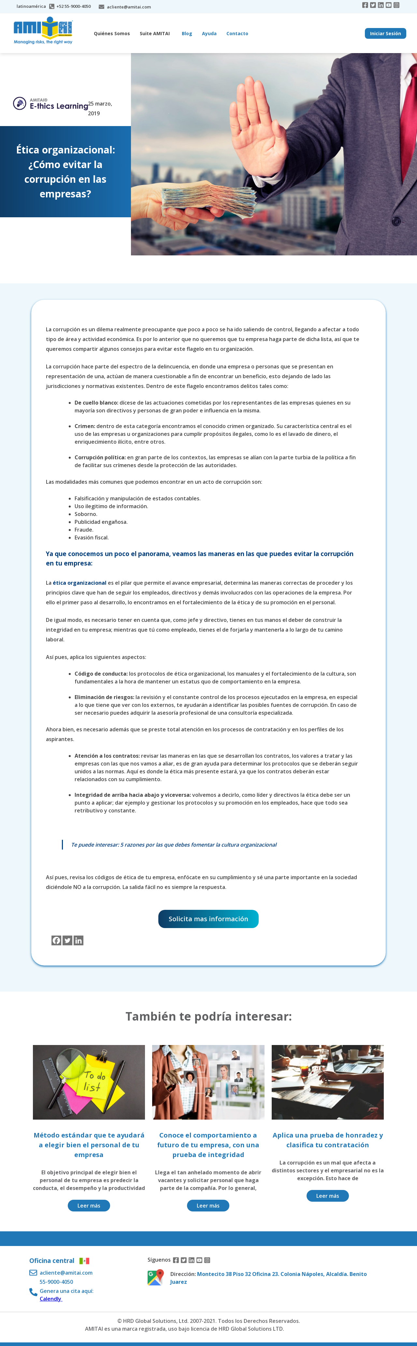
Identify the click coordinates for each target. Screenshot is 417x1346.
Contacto (237, 33)
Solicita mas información (208, 918)
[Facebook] (56, 940)
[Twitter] (67, 940)
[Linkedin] (78, 940)
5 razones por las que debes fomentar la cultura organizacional (198, 844)
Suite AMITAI (155, 33)
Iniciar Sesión (385, 33)
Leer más (89, 1205)
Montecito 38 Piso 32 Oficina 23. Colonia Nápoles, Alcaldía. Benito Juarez (268, 1277)
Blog (187, 33)
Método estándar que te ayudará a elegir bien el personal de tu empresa (89, 1145)
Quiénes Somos (112, 33)
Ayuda (209, 33)
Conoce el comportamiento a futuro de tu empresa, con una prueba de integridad (208, 1145)
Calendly (51, 1298)
